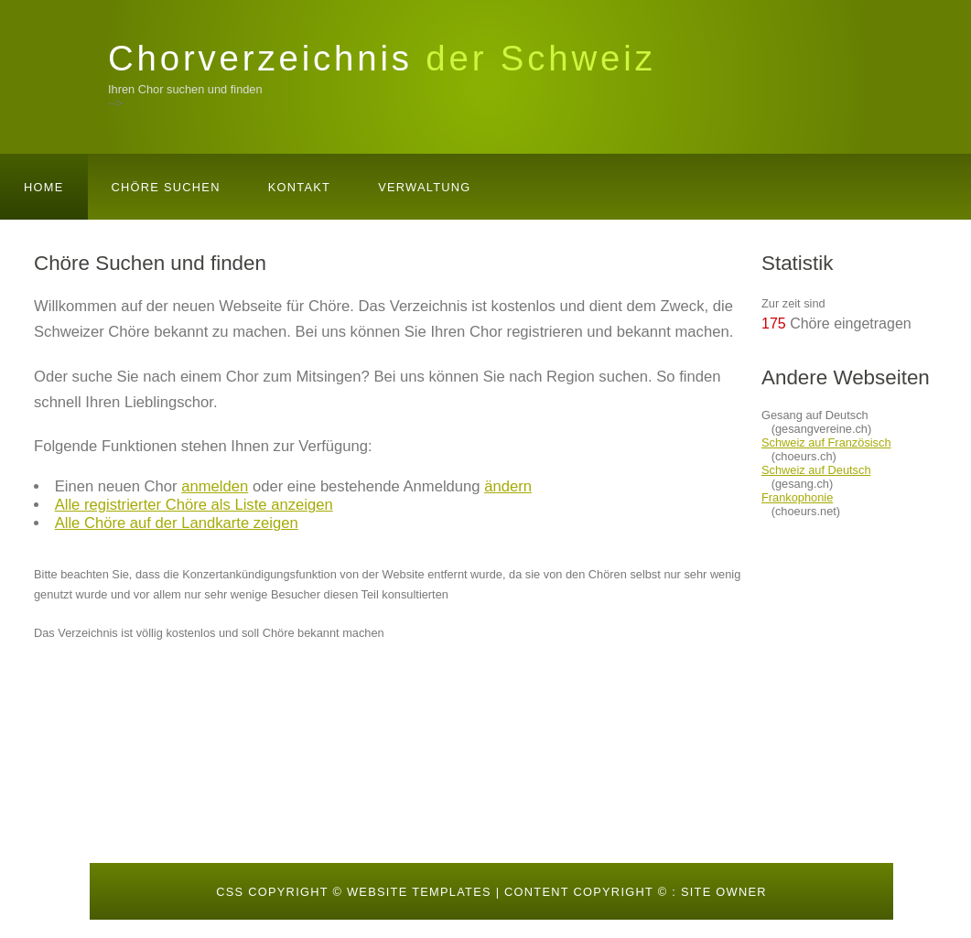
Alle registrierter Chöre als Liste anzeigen (194, 504)
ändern (508, 486)
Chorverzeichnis (382, 58)
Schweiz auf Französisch (826, 442)
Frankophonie (797, 497)
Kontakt (299, 187)
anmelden (214, 486)
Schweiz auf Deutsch (816, 470)
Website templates (419, 892)
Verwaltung (424, 187)
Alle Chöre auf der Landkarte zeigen (176, 523)
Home (44, 187)
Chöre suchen (166, 187)
